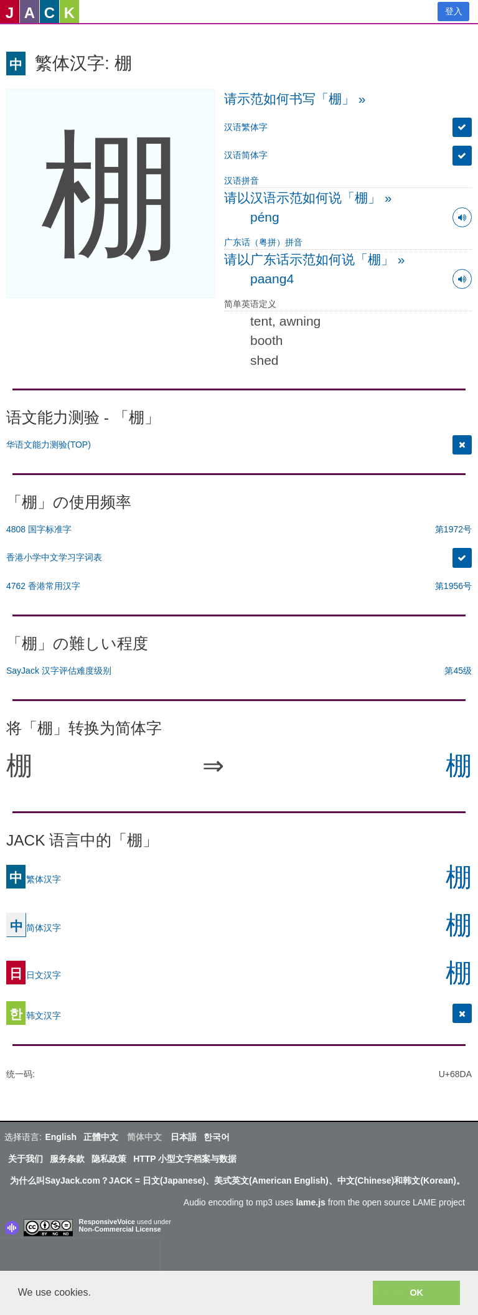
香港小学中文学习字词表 (54, 557)
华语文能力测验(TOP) (48, 445)
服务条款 (67, 1159)
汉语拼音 (241, 181)
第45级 (458, 671)
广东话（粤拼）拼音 (263, 242)
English (61, 1137)
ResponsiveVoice (107, 1221)
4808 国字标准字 (39, 529)
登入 (453, 11)
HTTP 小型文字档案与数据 (185, 1159)
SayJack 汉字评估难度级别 (58, 671)
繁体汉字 (33, 879)
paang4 (272, 278)
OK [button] (416, 1293)
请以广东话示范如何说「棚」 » (314, 259)
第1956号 (453, 586)
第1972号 (453, 529)
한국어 (217, 1137)
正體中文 (100, 1137)
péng (264, 217)
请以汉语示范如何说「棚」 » (308, 198)
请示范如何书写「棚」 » (295, 99)
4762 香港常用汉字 (43, 586)
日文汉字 (33, 975)
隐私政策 (108, 1159)
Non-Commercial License (120, 1229)
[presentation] (79, 1257)
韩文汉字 (33, 1015)
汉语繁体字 (246, 127)
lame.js (310, 1202)
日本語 (184, 1137)
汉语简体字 (246, 155)
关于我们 (25, 1159)
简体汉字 (33, 928)
